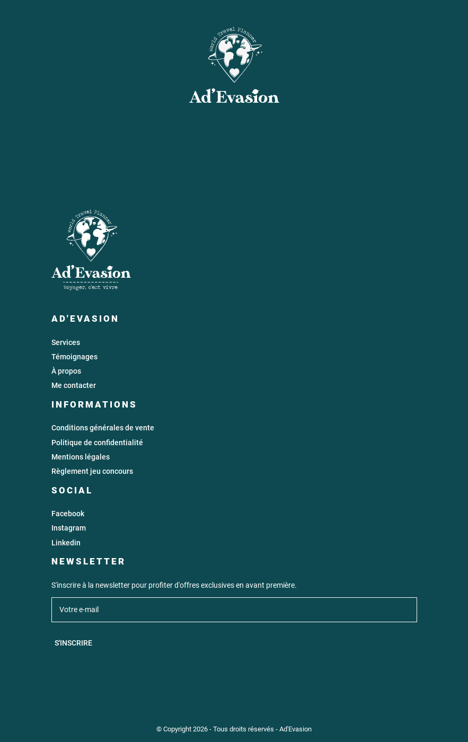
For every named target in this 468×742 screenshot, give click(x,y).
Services (65, 342)
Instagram (68, 528)
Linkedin (66, 542)
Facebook (67, 513)
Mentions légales (80, 457)
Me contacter (73, 385)
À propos (66, 371)
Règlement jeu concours (92, 471)
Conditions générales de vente (102, 427)
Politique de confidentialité (97, 442)
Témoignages (74, 356)
